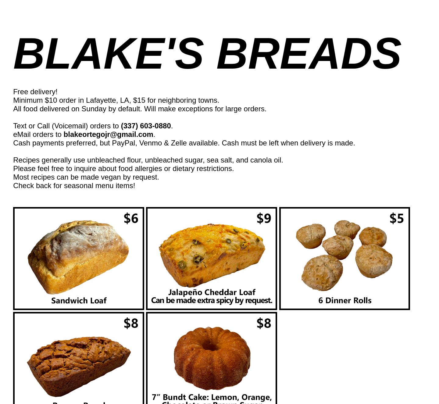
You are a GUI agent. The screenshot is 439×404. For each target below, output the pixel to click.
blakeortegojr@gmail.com (108, 134)
